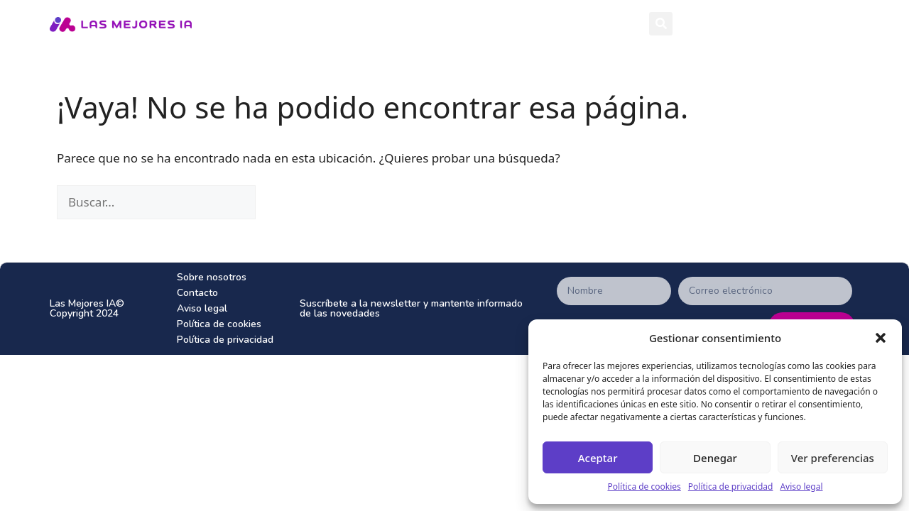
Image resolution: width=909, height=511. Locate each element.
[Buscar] (264, 202)
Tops (597, 24)
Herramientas (509, 23)
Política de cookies (643, 486)
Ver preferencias (832, 458)
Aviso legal (801, 486)
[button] (880, 338)
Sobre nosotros (211, 277)
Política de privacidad (730, 486)
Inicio (430, 23)
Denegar (715, 458)
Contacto (197, 293)
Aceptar (598, 458)
